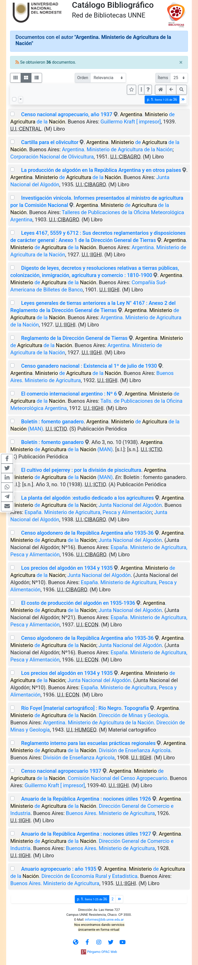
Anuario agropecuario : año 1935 (58, 869)
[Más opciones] (141, 90)
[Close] (181, 62)
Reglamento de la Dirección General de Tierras (74, 338)
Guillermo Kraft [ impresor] (131, 122)
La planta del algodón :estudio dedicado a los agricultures (87, 498)
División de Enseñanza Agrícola (79, 757)
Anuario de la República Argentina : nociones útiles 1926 (86, 799)
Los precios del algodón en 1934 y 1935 (67, 568)
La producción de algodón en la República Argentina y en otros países (101, 170)
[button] (148, 90)
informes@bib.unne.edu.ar (104, 919)
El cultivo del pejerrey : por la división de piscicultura (81, 470)
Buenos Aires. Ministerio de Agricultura (110, 813)
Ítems (163, 77)
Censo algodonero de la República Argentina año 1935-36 (87, 533)
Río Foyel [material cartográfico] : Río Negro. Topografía (85, 708)
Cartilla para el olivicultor (49, 142)
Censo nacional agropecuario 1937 (61, 771)
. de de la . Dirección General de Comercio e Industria (96, 806)
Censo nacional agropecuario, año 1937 (66, 114)
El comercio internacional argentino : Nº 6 (69, 394)
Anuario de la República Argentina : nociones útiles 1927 (86, 834)
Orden (82, 77)
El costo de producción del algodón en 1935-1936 (78, 603)
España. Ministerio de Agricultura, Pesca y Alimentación (88, 512)
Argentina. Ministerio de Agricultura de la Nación (117, 149)
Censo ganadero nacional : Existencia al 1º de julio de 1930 (89, 366)
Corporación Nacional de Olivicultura (52, 157)
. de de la (65, 177)
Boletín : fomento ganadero (52, 421)
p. (162, 99)
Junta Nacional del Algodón (130, 505)
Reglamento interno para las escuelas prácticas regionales (88, 743)
